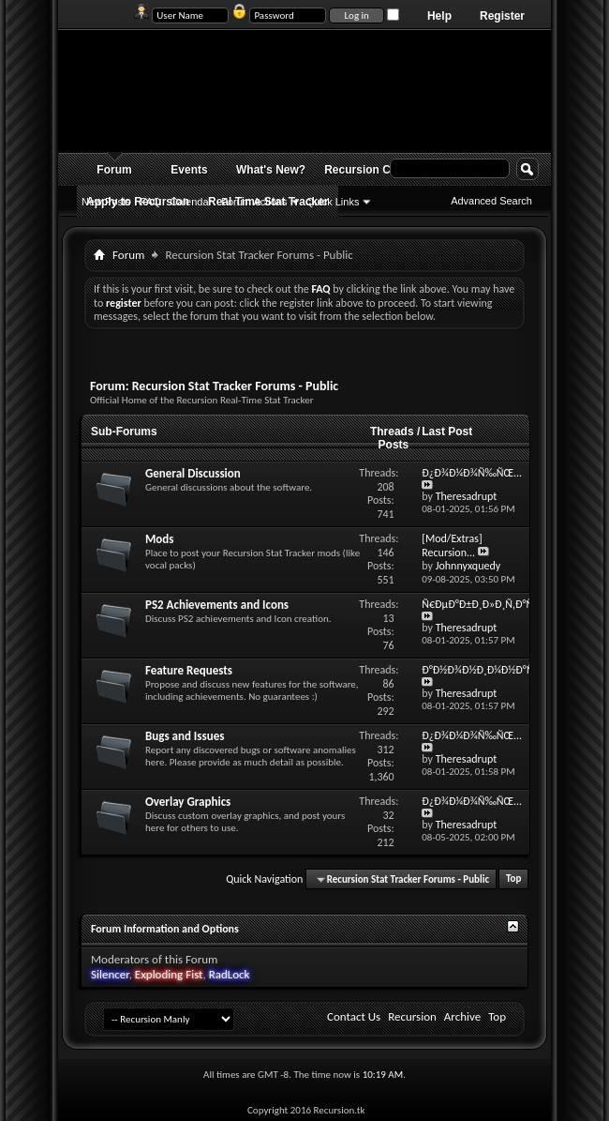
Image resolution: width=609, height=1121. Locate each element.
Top (513, 879)
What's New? (270, 169)
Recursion (412, 1016)
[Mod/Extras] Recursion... (452, 545)
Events (189, 169)
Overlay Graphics (187, 802)
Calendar (192, 201)
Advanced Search (491, 200)
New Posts (106, 201)
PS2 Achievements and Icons (217, 605)
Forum (114, 169)
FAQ (151, 201)
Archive (462, 1016)
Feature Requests (188, 670)
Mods (159, 539)
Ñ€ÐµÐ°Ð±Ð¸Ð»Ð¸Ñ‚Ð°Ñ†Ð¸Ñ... (498, 604)
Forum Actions (254, 201)
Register (502, 16)
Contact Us (353, 1016)
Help (439, 16)
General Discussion (193, 473)
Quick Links (333, 201)
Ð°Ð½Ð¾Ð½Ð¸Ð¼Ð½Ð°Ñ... (487, 669)
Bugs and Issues (184, 736)
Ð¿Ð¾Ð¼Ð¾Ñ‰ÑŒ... (472, 472)
